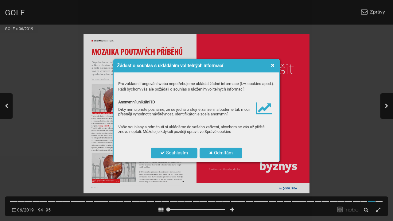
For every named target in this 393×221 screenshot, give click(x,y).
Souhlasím (174, 153)
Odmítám (221, 153)
